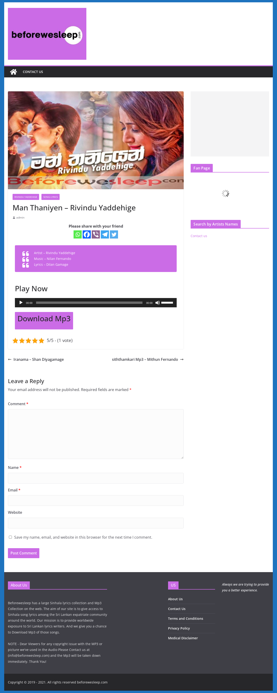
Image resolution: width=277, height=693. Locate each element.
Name (15, 467)
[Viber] (96, 234)
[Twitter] (114, 234)
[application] (96, 302)
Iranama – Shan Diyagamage (36, 359)
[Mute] (157, 302)
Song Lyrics (50, 197)
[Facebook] (87, 234)
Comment (18, 403)
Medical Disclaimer (183, 638)
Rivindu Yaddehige (25, 197)
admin (20, 217)
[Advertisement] (230, 123)
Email (14, 490)
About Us (175, 599)
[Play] (21, 302)
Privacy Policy (179, 628)
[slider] (89, 303)
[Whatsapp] (78, 234)
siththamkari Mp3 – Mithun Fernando (148, 359)
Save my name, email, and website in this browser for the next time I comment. (83, 537)
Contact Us (177, 609)
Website (15, 512)
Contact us (33, 72)
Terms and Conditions (185, 618)
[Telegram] (105, 234)
